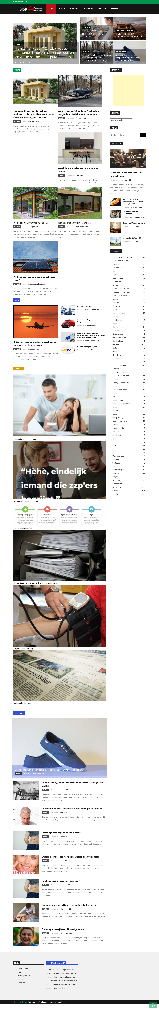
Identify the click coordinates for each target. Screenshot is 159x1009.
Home (51, 8)
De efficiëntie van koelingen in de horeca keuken (126, 174)
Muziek (115, 410)
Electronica (116, 306)
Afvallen (115, 264)
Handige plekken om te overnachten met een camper (128, 35)
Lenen (114, 393)
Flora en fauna (118, 327)
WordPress (42, 1007)
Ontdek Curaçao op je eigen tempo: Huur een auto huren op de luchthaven (35, 345)
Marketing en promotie (121, 403)
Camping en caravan (124, 30)
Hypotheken (117, 354)
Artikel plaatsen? (24, 981)
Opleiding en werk (119, 421)
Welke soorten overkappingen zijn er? (78, 171)
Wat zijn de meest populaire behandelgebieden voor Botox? (70, 861)
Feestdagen (117, 320)
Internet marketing (119, 365)
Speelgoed (116, 435)
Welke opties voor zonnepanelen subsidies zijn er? (31, 280)
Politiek (115, 424)
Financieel (116, 323)
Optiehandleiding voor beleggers (26, 705)
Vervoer (115, 466)
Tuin (18, 44)
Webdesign (116, 480)
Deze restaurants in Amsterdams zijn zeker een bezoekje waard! (132, 201)
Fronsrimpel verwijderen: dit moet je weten (65, 934)
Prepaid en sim (118, 428)
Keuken (115, 379)
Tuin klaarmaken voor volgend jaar (77, 225)
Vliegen (115, 476)
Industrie (115, 358)
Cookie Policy (23, 974)
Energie (115, 309)
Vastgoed (116, 462)
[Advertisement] (128, 90)
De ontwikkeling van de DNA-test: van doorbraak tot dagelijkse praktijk (70, 786)
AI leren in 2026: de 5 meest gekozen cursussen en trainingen (94, 34)
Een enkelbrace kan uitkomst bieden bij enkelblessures (72, 910)
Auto (114, 274)
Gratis (114, 347)
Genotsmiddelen (119, 334)
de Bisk (18, 62)
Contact (21, 984)
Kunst (114, 386)
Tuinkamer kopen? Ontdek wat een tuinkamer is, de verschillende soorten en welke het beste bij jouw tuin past (44, 52)
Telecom (115, 8)
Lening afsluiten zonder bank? (25, 441)
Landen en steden (119, 389)
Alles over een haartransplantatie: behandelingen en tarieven (71, 812)
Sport (114, 438)
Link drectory (117, 400)
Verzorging (116, 473)
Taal (114, 441)
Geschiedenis (117, 340)
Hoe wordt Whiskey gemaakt (133, 223)
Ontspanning (117, 417)
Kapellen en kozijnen (120, 375)
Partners (21, 988)
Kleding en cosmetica (121, 382)
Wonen (61, 8)
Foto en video (118, 330)
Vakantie (102, 8)
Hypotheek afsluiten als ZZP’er (25, 503)
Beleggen (116, 285)
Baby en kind (117, 278)
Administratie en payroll (121, 260)
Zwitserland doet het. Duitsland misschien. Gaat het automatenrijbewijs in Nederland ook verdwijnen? (91, 338)
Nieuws (115, 414)
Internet (115, 361)
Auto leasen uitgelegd (84, 309)
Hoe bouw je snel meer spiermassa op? (63, 886)
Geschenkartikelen (119, 337)
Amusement (117, 267)
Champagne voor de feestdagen (134, 211)
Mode (114, 407)
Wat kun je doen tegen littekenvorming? (64, 836)
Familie (115, 316)
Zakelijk (115, 494)
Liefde (114, 396)
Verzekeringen (118, 469)
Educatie (86, 27)
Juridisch (115, 368)
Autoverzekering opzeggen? (87, 349)
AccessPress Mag (62, 1007)
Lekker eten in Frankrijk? (131, 238)
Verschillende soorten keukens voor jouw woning (33, 172)
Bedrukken (116, 281)
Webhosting (117, 483)
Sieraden (115, 431)
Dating (115, 299)
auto (114, 271)
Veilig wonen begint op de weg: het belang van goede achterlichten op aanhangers (96, 58)
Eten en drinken (118, 313)
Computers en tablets (121, 292)
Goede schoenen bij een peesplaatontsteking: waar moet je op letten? (127, 58)
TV (113, 452)
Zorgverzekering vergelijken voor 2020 (28, 650)
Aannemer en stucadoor (122, 257)
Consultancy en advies (121, 295)
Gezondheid (74, 8)
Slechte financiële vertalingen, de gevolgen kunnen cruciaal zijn (38, 585)
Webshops (89, 8)
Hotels (115, 351)
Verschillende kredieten (22, 530)
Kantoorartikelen (119, 372)
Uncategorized (118, 455)
